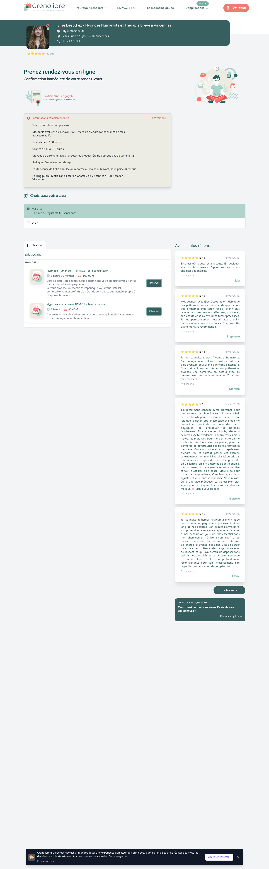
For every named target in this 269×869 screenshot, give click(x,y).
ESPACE (126, 8)
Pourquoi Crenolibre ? (91, 8)
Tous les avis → (229, 590)
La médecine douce (160, 8)
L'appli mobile (197, 8)
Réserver (154, 283)
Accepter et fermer (219, 857)
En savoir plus (159, 118)
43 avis (50, 54)
